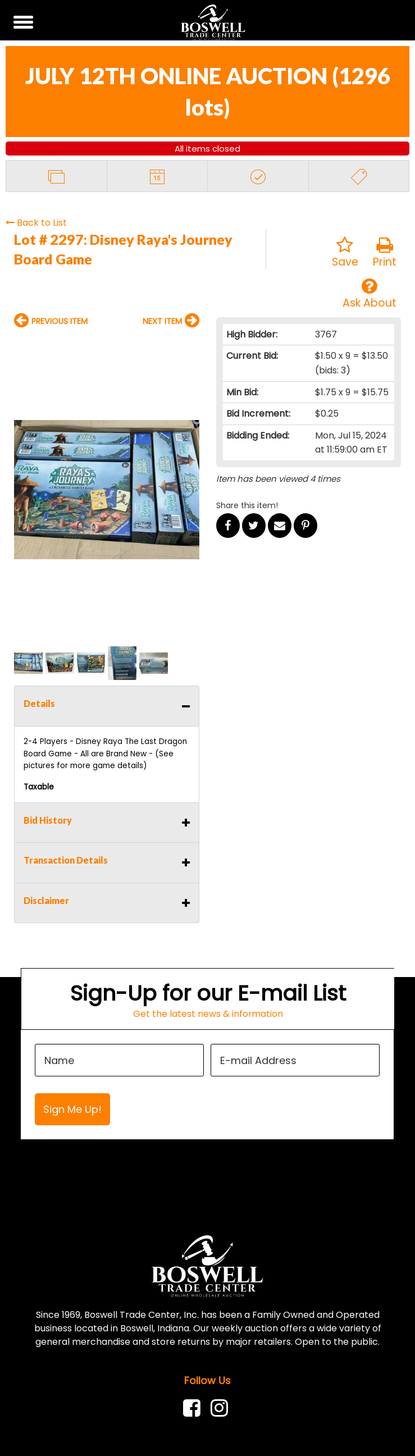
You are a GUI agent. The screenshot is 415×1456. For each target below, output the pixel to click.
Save (345, 253)
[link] (194, 1408)
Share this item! (247, 505)
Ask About (369, 294)
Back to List (36, 222)
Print (384, 253)
